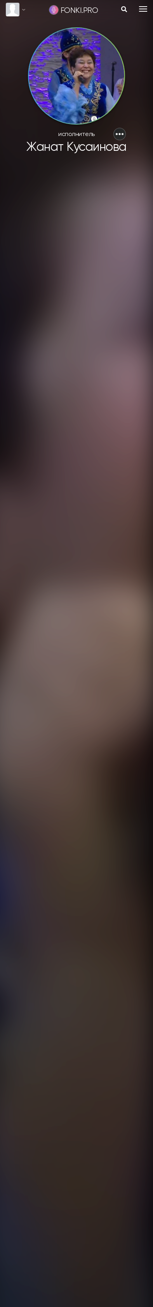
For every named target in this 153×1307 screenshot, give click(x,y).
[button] (119, 134)
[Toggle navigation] (143, 9)
